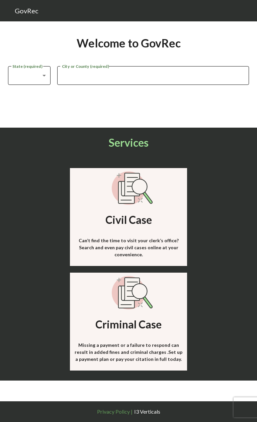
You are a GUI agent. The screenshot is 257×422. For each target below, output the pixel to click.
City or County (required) (85, 65)
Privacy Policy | (115, 411)
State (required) (27, 65)
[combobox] (29, 75)
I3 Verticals (147, 411)
